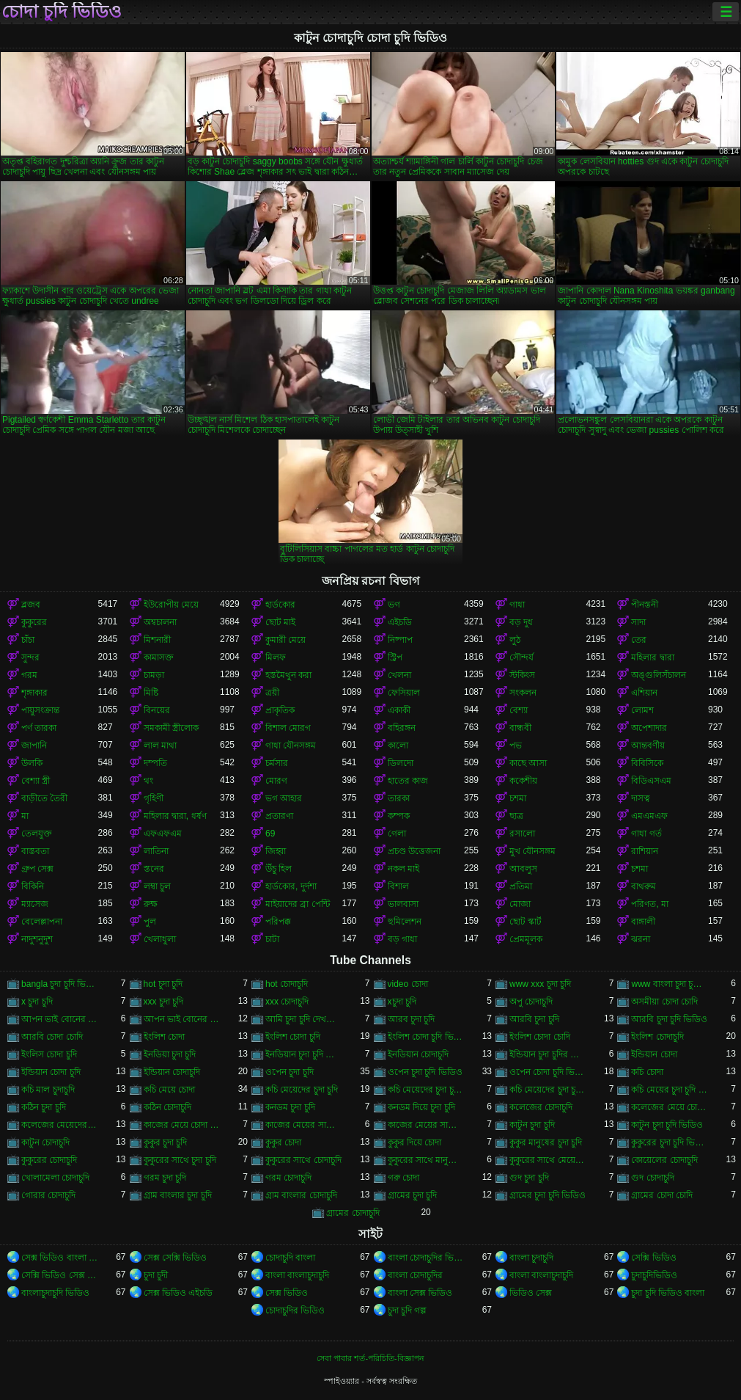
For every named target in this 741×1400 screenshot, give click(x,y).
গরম (29, 675)
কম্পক (399, 816)
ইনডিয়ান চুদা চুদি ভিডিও (303, 1054)
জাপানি (34, 745)
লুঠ (514, 640)
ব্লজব (30, 604)
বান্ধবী (520, 728)
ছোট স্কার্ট (525, 921)
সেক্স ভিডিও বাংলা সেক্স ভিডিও (59, 1258)
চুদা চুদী (156, 1275)
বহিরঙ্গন (402, 728)
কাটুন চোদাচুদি (45, 1142)
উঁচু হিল (278, 869)
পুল (150, 921)
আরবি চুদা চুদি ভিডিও (669, 1019)
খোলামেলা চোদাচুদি (55, 1178)
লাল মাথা (160, 745)
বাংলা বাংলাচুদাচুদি (297, 1275)
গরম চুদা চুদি (165, 1178)
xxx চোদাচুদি (287, 1001)
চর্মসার (276, 763)
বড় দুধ (521, 622)
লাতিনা (156, 851)
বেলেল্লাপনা (41, 921)
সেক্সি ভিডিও (653, 1258)
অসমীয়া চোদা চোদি (664, 1001)
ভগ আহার (283, 798)
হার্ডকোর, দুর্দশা (291, 886)
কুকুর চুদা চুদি (166, 1142)
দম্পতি (155, 763)
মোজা (520, 904)
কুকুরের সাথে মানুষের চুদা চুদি (426, 1160)
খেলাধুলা (160, 939)
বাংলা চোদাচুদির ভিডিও (426, 1258)
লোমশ (642, 710)
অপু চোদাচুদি (531, 1001)
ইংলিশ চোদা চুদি (292, 1037)
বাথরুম (643, 886)
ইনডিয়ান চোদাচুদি (418, 1054)
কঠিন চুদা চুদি (43, 1107)
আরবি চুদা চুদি (534, 1019)
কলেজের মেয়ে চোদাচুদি (669, 1107)
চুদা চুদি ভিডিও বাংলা (667, 1293)
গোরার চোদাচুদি (48, 1195)
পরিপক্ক (278, 921)
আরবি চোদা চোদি (52, 1037)
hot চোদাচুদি (286, 984)
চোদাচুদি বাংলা (290, 1258)
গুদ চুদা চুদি (529, 1178)
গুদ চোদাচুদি (652, 1178)
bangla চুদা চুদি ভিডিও (59, 984)
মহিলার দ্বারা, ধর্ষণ (175, 816)
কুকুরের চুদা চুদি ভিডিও (669, 1142)
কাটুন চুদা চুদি (532, 1125)
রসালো (522, 833)
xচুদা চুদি (402, 1001)
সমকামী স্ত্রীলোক (171, 728)
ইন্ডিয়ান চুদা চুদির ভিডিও (547, 1054)
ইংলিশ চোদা (164, 1037)
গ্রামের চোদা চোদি (662, 1195)
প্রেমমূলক (525, 939)
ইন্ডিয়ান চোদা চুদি (51, 1072)
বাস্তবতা (35, 851)
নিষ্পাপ (400, 640)
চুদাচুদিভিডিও (654, 1275)
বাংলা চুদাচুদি (531, 1258)
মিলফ (275, 657)
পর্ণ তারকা (38, 728)
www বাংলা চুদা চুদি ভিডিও (669, 984)
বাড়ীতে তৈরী (44, 798)
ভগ (394, 604)
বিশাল (398, 886)
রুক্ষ (151, 904)
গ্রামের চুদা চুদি (413, 1195)
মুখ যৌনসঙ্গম (532, 851)
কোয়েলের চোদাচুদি (664, 1160)
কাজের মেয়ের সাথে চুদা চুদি (303, 1125)
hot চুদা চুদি (163, 984)
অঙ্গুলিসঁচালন (658, 675)
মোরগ (276, 781)
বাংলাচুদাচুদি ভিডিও (55, 1293)
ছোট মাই (280, 622)
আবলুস (523, 869)
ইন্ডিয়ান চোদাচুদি (172, 1072)
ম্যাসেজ (34, 904)
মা (25, 816)
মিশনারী (157, 640)
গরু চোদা (403, 1178)
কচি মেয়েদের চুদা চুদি (301, 1089)
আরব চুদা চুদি (411, 1019)
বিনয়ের (157, 710)
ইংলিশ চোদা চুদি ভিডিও (426, 1037)
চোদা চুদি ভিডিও (61, 11)
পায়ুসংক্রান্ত (40, 710)
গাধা (517, 604)
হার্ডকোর (280, 604)
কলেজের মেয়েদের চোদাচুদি (59, 1125)
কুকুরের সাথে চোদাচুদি (303, 1160)
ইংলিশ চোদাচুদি (657, 1037)
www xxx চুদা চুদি (540, 984)
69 (270, 833)
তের (638, 640)
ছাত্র (516, 816)
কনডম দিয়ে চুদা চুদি (421, 1107)
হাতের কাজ (408, 781)
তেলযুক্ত (36, 833)
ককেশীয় (523, 781)
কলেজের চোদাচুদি (540, 1107)
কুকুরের (34, 622)
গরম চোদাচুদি (288, 1178)
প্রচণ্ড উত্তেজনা (414, 851)
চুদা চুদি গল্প (407, 1310)
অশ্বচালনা (160, 622)
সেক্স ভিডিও (286, 1293)
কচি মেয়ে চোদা (170, 1089)
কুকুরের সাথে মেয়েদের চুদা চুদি (547, 1160)
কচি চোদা (647, 1072)
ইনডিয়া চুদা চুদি (170, 1054)
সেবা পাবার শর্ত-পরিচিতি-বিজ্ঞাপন (370, 1358)
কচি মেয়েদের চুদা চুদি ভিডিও (426, 1089)
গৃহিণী (153, 798)
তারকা (399, 798)
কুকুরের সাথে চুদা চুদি (180, 1160)
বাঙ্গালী (643, 921)
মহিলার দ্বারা (652, 657)
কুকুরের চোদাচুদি (49, 1160)
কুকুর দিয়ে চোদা (415, 1142)
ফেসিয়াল (404, 693)
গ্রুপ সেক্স (37, 869)
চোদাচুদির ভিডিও (295, 1310)
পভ (515, 745)
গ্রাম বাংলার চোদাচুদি (301, 1195)
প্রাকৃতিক (280, 710)
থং (148, 781)
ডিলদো (400, 763)
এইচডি (400, 622)
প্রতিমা (520, 886)
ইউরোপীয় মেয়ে (171, 604)
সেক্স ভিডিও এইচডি (178, 1293)
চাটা (272, 939)
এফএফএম (163, 833)
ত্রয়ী (272, 693)
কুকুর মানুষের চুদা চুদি (545, 1142)
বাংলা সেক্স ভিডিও (420, 1293)
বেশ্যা (518, 710)
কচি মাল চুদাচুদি (48, 1089)
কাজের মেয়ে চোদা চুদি (182, 1125)
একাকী (399, 710)
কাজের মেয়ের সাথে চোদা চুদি (426, 1125)
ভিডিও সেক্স (530, 1293)
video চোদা (408, 984)
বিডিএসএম (651, 781)
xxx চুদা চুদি (164, 1001)
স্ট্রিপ (395, 657)
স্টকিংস (522, 675)
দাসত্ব (640, 798)
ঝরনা (640, 939)
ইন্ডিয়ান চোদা (654, 1054)
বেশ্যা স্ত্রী (35, 781)
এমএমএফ (649, 816)
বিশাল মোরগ (288, 728)
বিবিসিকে (647, 763)
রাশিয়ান (644, 851)
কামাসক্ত (159, 657)
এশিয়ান (644, 693)
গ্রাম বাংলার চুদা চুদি (178, 1195)
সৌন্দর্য (521, 657)
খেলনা (399, 675)
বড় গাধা (402, 939)
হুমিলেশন (404, 921)
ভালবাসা (403, 904)
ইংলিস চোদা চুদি (49, 1054)
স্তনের (154, 869)
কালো (398, 745)
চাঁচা (27, 640)
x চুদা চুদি (37, 1001)
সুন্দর (30, 657)
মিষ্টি (151, 693)
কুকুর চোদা (283, 1142)
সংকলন (523, 693)
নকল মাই (403, 869)
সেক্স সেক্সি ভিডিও (175, 1258)
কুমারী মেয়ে (285, 640)
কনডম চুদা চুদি (290, 1107)
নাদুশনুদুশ (37, 939)
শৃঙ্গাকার (34, 693)
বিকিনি (32, 886)
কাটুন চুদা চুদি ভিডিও (667, 1125)
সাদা (638, 622)
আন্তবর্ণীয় (648, 745)
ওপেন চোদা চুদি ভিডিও (547, 1072)
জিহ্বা (275, 851)
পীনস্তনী (644, 604)
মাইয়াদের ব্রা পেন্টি (297, 904)
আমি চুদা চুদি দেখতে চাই (303, 1019)
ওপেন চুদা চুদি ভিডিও (425, 1072)
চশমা (517, 798)
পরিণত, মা (649, 904)
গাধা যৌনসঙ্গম (290, 745)
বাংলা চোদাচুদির (415, 1275)
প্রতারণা (279, 816)
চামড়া (154, 675)
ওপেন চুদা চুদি (289, 1072)
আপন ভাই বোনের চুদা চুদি (59, 1019)
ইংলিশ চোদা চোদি (539, 1037)
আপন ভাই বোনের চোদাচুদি (182, 1019)
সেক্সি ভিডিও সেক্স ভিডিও (59, 1275)
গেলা (397, 833)
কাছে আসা (528, 763)
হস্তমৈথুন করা (288, 675)
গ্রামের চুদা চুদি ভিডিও (547, 1195)
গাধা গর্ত (646, 833)
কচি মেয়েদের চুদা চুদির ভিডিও (547, 1089)
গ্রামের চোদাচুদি (352, 1213)
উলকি (32, 763)
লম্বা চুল (157, 886)
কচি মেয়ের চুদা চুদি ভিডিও (669, 1089)
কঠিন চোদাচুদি (167, 1107)
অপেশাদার (649, 728)
